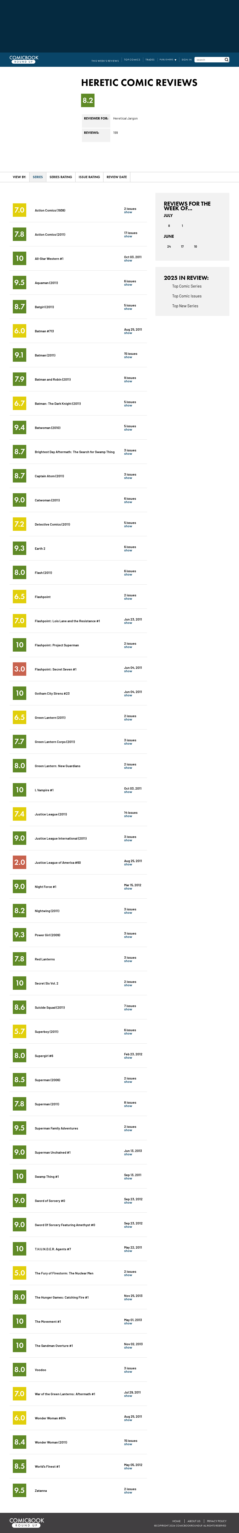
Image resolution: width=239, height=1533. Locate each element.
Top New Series (185, 305)
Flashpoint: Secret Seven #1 (56, 669)
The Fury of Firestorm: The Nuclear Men (64, 1273)
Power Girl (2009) (47, 934)
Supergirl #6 (44, 1055)
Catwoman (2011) (47, 500)
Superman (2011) (47, 1104)
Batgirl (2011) (44, 306)
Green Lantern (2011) (50, 717)
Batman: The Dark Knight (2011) (58, 403)
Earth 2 (40, 548)
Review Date (117, 177)
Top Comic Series (187, 285)
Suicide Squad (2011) (50, 1007)
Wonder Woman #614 (50, 1418)
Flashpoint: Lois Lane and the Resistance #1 (67, 620)
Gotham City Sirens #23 (52, 693)
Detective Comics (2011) (52, 524)
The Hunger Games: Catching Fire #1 (62, 1297)
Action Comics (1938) (50, 210)
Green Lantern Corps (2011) (55, 741)
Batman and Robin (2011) (53, 379)
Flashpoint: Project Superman (57, 645)
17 (182, 246)
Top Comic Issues (187, 295)
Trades (152, 59)
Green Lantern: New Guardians (57, 765)
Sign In (187, 59)
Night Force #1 (45, 886)
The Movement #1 (48, 1321)
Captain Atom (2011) (49, 475)
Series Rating (61, 177)
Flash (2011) (43, 572)
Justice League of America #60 (58, 862)
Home (176, 1521)
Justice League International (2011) (61, 838)
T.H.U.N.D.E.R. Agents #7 (53, 1248)
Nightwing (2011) (47, 910)
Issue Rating (89, 177)
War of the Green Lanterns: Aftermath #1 (65, 1393)
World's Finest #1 (47, 1466)
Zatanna (41, 1490)
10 (195, 246)
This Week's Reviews (110, 59)
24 (169, 246)
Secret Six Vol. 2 (47, 983)
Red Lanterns (45, 959)
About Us (193, 1521)
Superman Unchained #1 (53, 1152)
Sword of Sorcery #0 (50, 1200)
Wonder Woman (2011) (51, 1442)
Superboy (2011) (46, 1031)
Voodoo (40, 1369)
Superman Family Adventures (56, 1128)
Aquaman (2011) (46, 282)
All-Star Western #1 (49, 258)
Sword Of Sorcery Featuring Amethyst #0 (65, 1224)
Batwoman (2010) (47, 427)
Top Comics (135, 59)
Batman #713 (44, 331)
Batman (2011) (45, 355)
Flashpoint (43, 596)
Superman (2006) (47, 1079)
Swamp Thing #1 (47, 1176)
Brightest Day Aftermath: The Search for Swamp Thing (75, 451)
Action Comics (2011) (50, 234)
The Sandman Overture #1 (54, 1345)
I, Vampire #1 (44, 790)
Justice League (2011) (51, 814)
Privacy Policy (216, 1521)
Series (38, 177)
